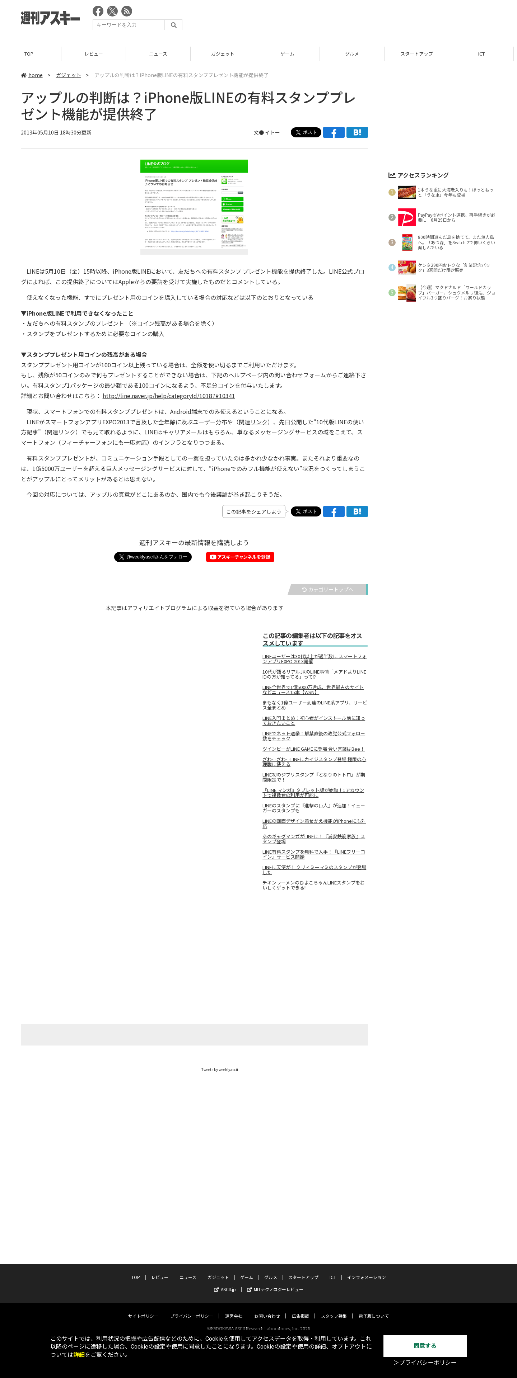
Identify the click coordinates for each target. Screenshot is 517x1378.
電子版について (374, 1309)
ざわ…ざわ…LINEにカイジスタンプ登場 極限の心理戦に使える (314, 762)
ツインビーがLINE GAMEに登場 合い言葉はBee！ (313, 748)
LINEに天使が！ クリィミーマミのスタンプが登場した (314, 870)
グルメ (355, 53)
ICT (484, 53)
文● (259, 132)
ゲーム (291, 53)
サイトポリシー (143, 1309)
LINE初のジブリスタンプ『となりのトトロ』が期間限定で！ (313, 777)
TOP (32, 53)
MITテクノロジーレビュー (275, 1282)
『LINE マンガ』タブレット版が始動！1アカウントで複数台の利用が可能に (313, 793)
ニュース (161, 53)
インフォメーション (366, 1270)
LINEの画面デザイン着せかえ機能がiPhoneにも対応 (314, 823)
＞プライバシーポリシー (425, 1362)
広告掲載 (300, 1309)
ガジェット (226, 53)
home (32, 75)
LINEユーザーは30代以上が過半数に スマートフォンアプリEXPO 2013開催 (314, 659)
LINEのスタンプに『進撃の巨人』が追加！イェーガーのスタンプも (313, 808)
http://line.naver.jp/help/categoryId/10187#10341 (169, 395)
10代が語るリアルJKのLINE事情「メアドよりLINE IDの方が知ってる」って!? (314, 674)
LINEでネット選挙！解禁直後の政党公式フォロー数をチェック (313, 736)
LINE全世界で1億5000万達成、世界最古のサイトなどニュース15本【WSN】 (313, 690)
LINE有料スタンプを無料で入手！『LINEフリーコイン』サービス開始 (313, 854)
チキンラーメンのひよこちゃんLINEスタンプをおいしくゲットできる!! (313, 885)
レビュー (97, 53)
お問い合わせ (267, 1309)
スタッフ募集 (334, 1309)
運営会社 (233, 1309)
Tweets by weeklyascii (219, 1069)
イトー (272, 132)
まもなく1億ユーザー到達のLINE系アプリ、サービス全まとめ (314, 705)
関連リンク (253, 421)
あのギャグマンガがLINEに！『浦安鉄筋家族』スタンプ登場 (313, 839)
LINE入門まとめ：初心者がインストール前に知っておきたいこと (313, 721)
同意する (425, 1345)
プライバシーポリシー (191, 1309)
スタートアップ (420, 53)
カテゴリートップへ (328, 589)
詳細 (79, 1354)
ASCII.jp (225, 1282)
